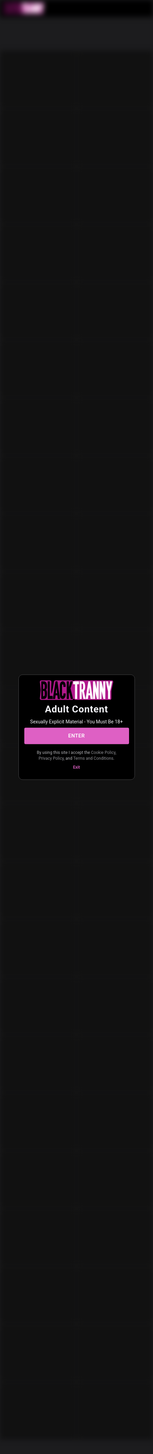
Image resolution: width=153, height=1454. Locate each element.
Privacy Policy (51, 758)
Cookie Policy (103, 752)
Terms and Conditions (93, 758)
